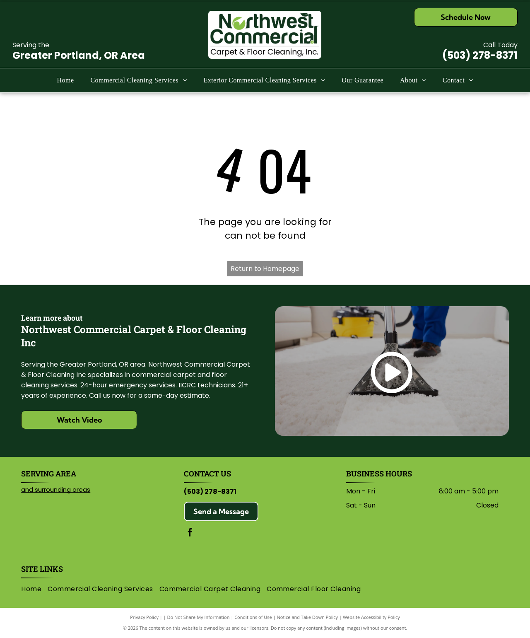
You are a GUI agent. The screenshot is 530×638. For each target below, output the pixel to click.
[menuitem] (65, 80)
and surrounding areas (55, 489)
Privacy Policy (144, 617)
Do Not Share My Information (198, 617)
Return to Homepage (265, 268)
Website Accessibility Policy (371, 617)
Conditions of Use (253, 617)
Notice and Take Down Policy (307, 617)
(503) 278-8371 (480, 55)
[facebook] (190, 533)
